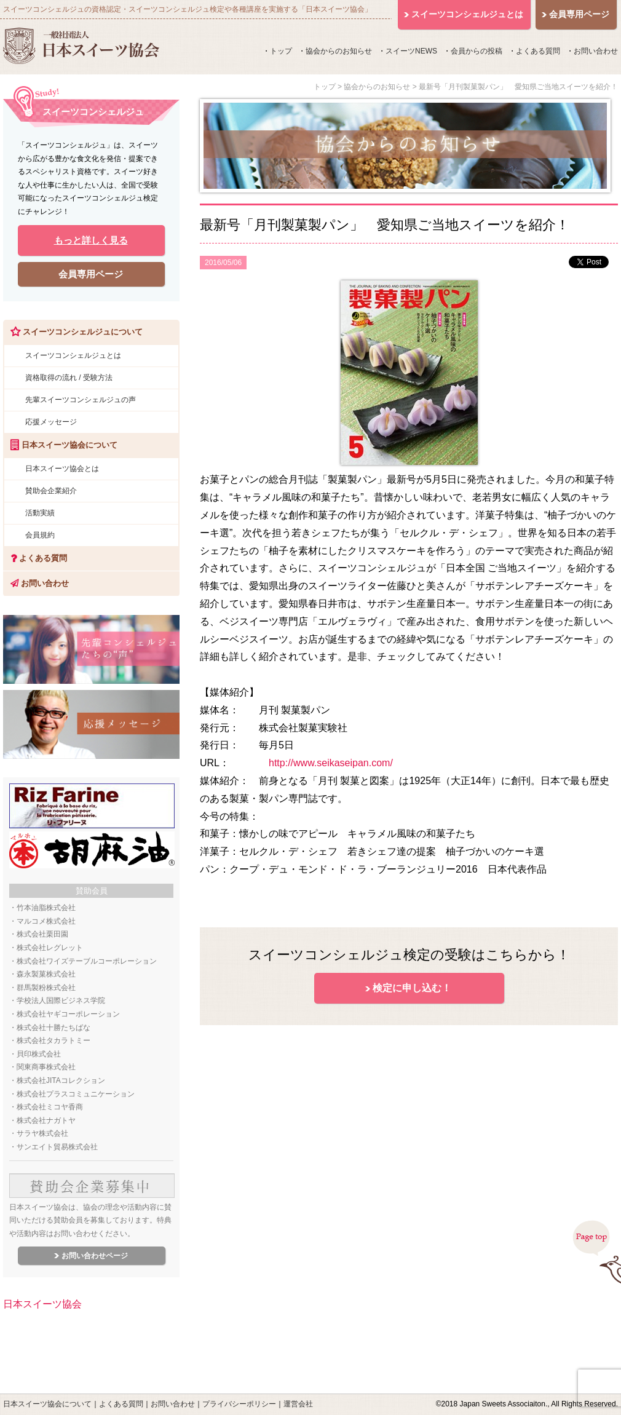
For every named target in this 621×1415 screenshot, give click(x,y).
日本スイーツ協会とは (62, 468)
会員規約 (40, 535)
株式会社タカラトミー (53, 1040)
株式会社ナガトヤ (46, 1120)
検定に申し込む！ (412, 988)
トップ (281, 51)
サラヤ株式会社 (42, 1133)
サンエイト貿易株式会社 (57, 1147)
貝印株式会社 (39, 1054)
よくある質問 (538, 51)
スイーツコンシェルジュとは (73, 355)
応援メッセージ (51, 422)
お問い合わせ (596, 51)
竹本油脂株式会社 (46, 907)
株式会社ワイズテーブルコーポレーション (87, 961)
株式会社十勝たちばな (53, 1027)
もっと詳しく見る (91, 240)
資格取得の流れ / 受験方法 (69, 377)
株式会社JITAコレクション (61, 1080)
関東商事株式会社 (46, 1067)
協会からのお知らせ (339, 51)
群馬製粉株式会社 (46, 987)
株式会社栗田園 (42, 934)
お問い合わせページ (94, 1255)
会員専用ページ (90, 274)
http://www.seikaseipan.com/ (331, 763)
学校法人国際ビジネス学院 (61, 1000)
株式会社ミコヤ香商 (50, 1107)
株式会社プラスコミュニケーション (76, 1094)
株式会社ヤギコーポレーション (68, 1014)
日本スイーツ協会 (42, 1304)
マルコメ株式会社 (46, 921)
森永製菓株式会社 (46, 974)
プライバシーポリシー (239, 1404)
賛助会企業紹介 (51, 490)
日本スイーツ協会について (47, 1404)
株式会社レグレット (50, 947)
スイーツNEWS (411, 51)
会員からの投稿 (476, 51)
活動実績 (40, 513)
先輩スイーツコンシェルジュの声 (80, 399)
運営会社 (298, 1404)
